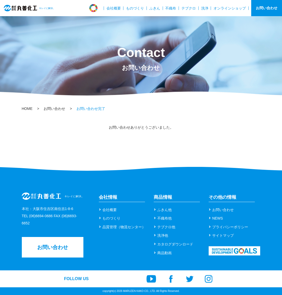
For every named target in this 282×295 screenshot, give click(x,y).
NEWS (217, 218)
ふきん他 (164, 210)
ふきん (154, 8)
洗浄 (204, 8)
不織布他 (164, 218)
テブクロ (188, 8)
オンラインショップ (229, 8)
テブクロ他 (166, 227)
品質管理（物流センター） (123, 227)
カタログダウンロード (175, 244)
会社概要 (113, 8)
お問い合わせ (266, 8)
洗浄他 (162, 235)
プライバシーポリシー (230, 227)
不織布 (170, 8)
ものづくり (135, 8)
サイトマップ (223, 235)
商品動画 (164, 253)
